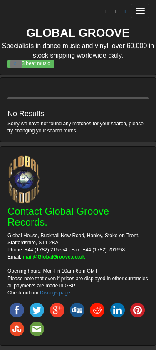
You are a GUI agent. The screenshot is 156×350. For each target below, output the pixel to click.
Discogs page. (56, 293)
